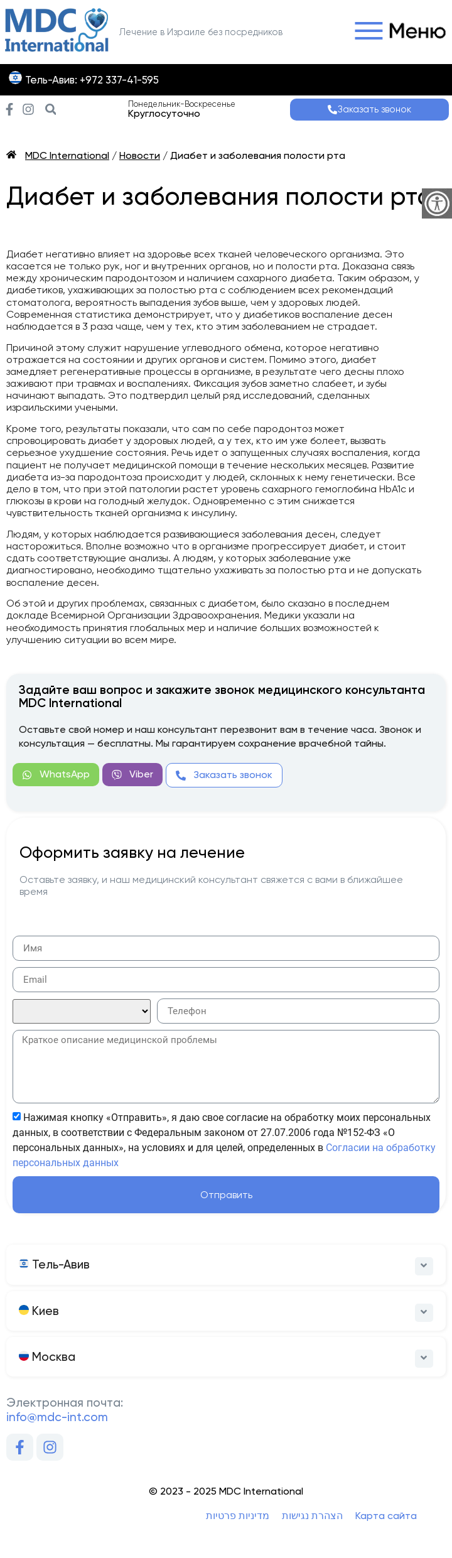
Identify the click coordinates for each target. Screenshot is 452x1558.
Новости (139, 155)
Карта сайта (386, 1516)
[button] (397, 32)
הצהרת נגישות (312, 1516)
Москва (47, 1357)
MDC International (67, 155)
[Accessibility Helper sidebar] (437, 203)
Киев (39, 1311)
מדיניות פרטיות (237, 1516)
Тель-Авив (54, 1264)
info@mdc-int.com (57, 1417)
